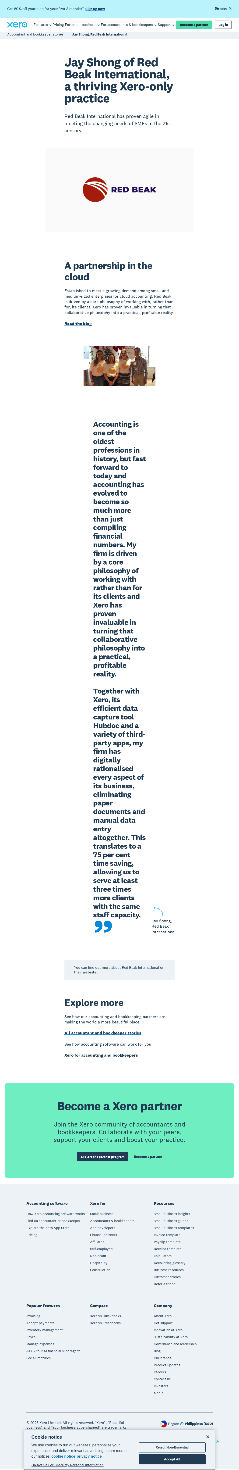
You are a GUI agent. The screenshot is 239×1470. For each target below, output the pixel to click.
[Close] (208, 1437)
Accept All (172, 1459)
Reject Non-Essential (172, 1447)
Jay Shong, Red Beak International (99, 36)
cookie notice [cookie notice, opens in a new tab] (63, 1456)
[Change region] (196, 1425)
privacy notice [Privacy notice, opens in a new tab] (89, 1456)
